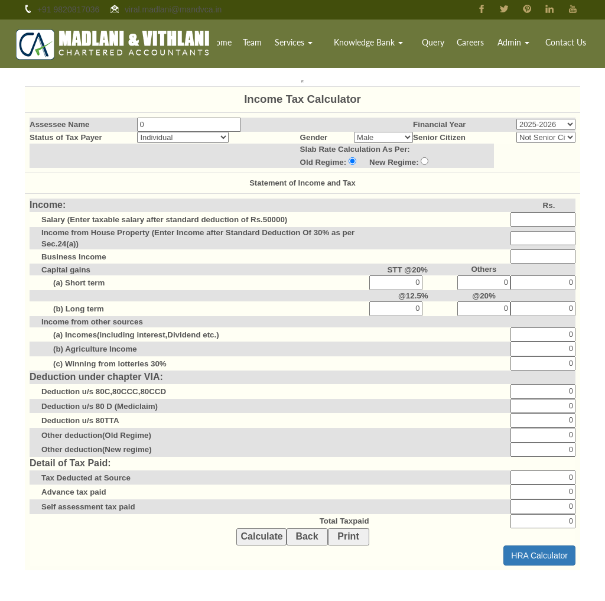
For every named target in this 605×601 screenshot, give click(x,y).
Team (269, 44)
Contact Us (567, 44)
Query (441, 44)
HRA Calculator (539, 555)
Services (309, 44)
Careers (476, 44)
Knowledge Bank (380, 44)
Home (239, 44)
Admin (518, 44)
